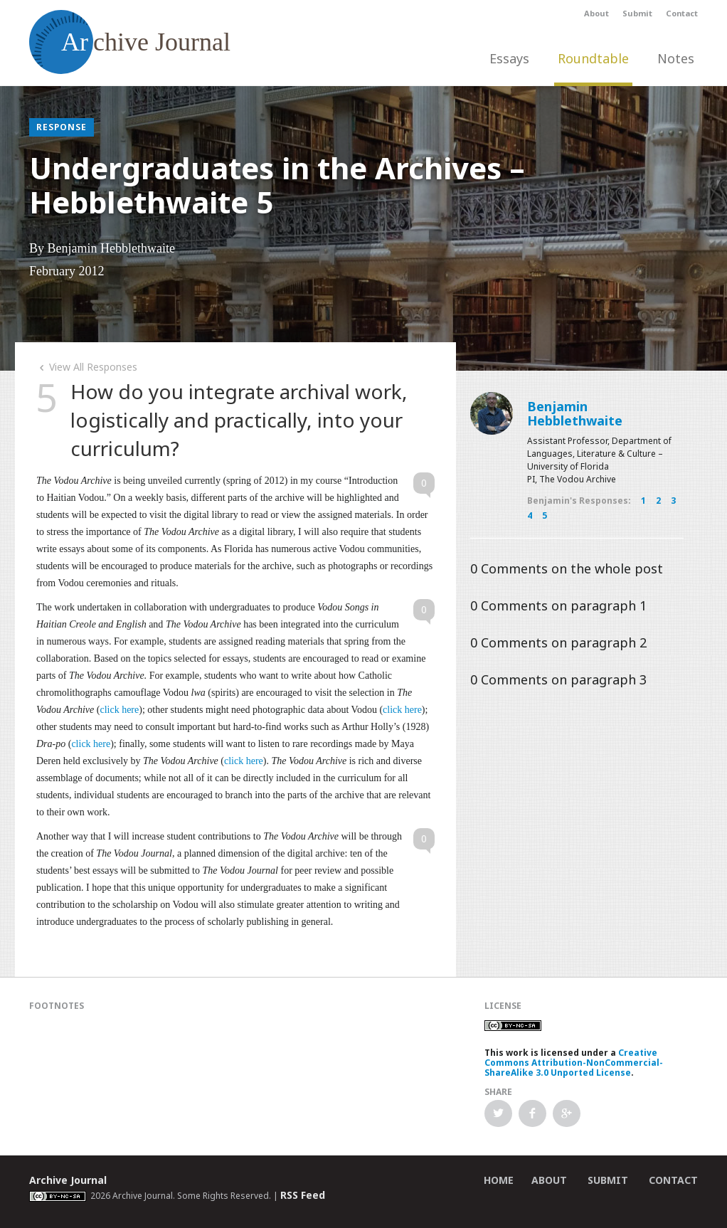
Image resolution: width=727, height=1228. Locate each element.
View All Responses (86, 367)
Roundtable (593, 58)
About (596, 13)
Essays (509, 58)
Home (499, 1180)
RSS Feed (302, 1195)
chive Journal (129, 42)
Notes (675, 58)
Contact (682, 13)
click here (119, 709)
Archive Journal (68, 1180)
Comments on (566, 568)
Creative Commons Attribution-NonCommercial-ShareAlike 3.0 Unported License (573, 1063)
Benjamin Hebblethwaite (574, 413)
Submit (637, 13)
